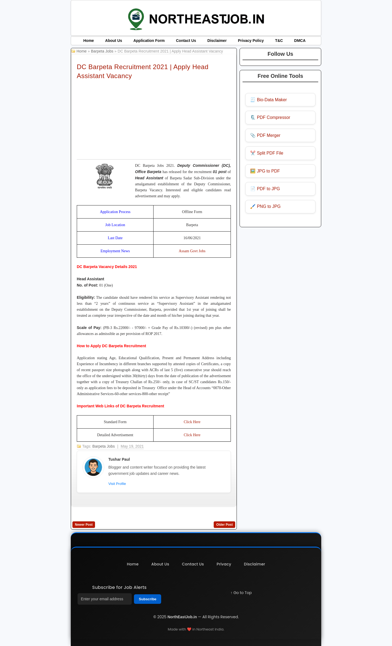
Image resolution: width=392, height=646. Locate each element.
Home (88, 40)
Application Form (149, 40)
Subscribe (147, 599)
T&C (279, 40)
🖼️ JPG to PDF (265, 171)
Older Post (224, 525)
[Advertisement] (153, 119)
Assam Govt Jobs (192, 251)
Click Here (192, 422)
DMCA (300, 40)
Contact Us (186, 40)
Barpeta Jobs (102, 51)
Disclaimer (217, 40)
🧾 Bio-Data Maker (268, 99)
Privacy (224, 564)
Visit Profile (117, 484)
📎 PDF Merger (265, 135)
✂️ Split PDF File (267, 153)
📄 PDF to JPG (265, 189)
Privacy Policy (251, 40)
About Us (113, 40)
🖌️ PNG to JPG (265, 207)
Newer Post (84, 525)
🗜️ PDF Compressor (270, 117)
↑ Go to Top (241, 592)
